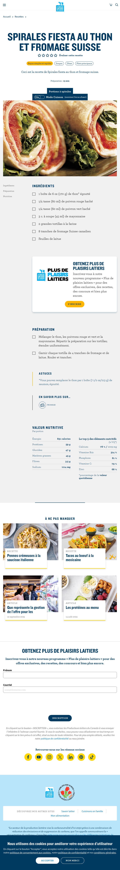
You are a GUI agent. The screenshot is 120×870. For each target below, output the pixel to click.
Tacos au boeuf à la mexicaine (80, 557)
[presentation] (60, 704)
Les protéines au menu (82, 607)
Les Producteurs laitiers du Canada (60, 6)
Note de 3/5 (47, 55)
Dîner (69, 63)
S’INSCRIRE (74, 304)
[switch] (60, 97)
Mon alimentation (60, 815)
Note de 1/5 (39, 55)
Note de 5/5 (56, 55)
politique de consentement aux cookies (30, 852)
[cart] (111, 5)
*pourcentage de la (93, 476)
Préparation (8, 191)
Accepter (47, 860)
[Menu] (4, 5)
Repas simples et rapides (39, 63)
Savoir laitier (68, 811)
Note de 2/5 (43, 55)
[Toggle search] (117, 5)
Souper (59, 63)
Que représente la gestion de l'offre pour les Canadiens (26, 611)
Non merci (72, 860)
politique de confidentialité (55, 738)
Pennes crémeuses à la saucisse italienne (23, 557)
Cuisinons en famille (92, 811)
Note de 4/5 (52, 55)
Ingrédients (8, 185)
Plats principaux (84, 63)
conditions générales (105, 852)
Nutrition (7, 196)
